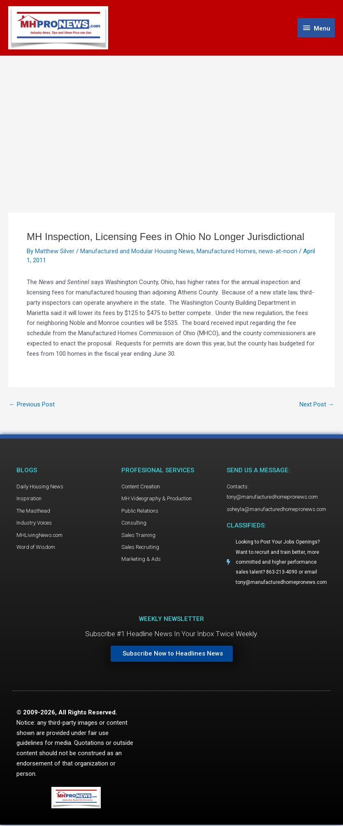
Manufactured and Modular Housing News (137, 251)
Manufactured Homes (226, 251)
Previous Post (32, 405)
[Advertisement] (171, 118)
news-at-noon (278, 251)
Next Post (316, 405)
